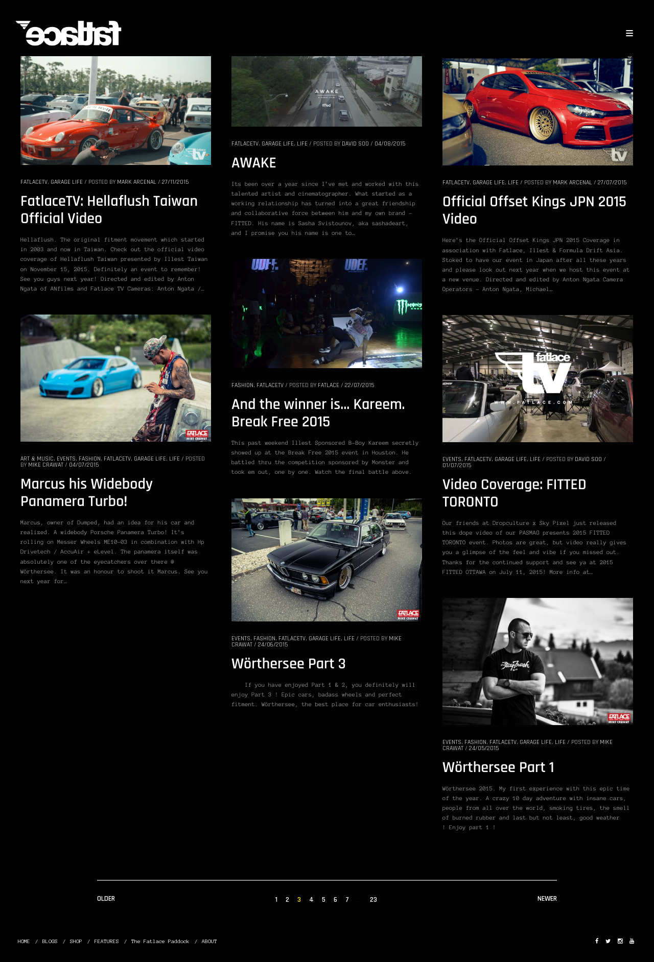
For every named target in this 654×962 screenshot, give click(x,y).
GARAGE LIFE (67, 182)
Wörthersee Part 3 (288, 664)
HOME (24, 941)
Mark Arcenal (136, 182)
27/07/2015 (612, 182)
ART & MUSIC (37, 459)
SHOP (76, 941)
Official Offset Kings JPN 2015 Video (534, 211)
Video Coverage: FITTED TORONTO (514, 493)
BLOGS (50, 941)
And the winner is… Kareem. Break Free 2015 (318, 413)
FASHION (242, 385)
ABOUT (209, 941)
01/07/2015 (456, 465)
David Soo (355, 144)
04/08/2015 (390, 144)
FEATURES (107, 941)
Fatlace (328, 385)
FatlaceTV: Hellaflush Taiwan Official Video (109, 210)
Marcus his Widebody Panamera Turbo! (86, 493)
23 (373, 899)
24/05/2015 (484, 748)
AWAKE (253, 163)
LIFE (302, 144)
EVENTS (66, 459)
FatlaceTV (34, 182)
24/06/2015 (273, 644)
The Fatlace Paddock (160, 941)
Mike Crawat (45, 465)
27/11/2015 (175, 182)
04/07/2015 (84, 465)
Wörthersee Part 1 (498, 768)
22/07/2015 (359, 385)
